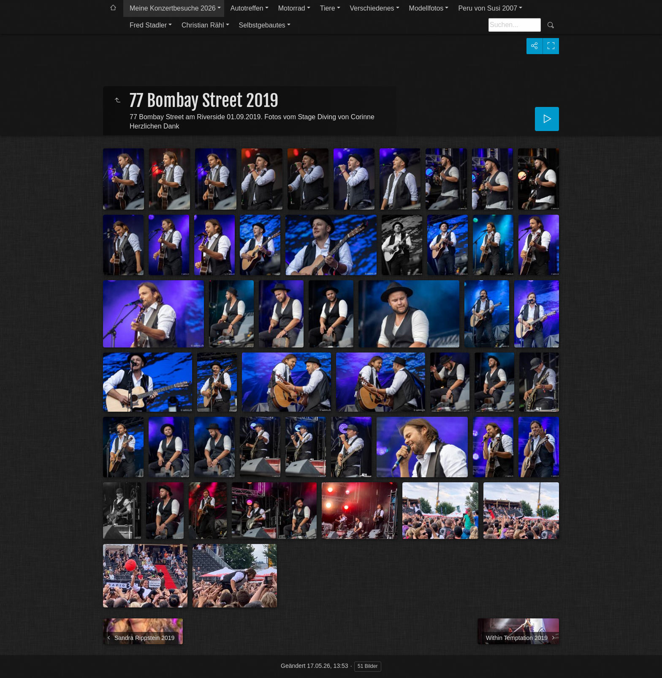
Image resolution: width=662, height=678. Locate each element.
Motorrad (291, 8)
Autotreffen (247, 8)
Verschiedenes (372, 8)
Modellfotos (426, 8)
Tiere (327, 8)
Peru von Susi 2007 (487, 8)
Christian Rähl (203, 25)
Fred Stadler (148, 25)
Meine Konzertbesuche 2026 (173, 8)
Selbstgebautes (262, 25)
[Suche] (514, 25)
